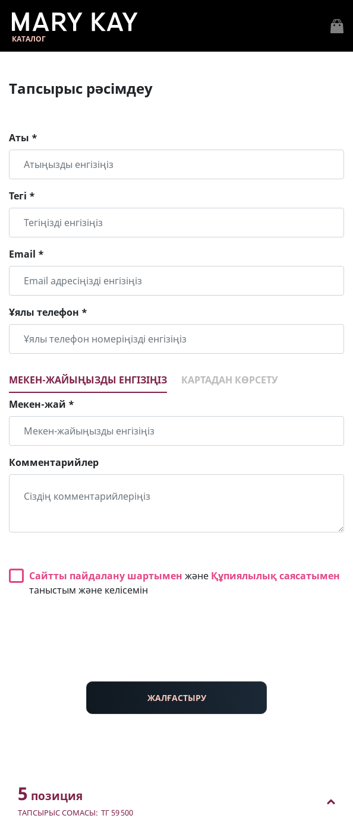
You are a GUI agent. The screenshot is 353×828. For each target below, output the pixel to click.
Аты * (23, 137)
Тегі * (22, 195)
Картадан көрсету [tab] (229, 379)
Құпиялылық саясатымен (275, 575)
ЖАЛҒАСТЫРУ (176, 697)
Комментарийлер (54, 462)
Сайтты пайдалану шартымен (105, 575)
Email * (26, 254)
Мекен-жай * (41, 404)
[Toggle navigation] (336, 26)
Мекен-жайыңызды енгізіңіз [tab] (88, 379)
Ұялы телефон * (48, 312)
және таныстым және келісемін (184, 583)
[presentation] (176, 649)
